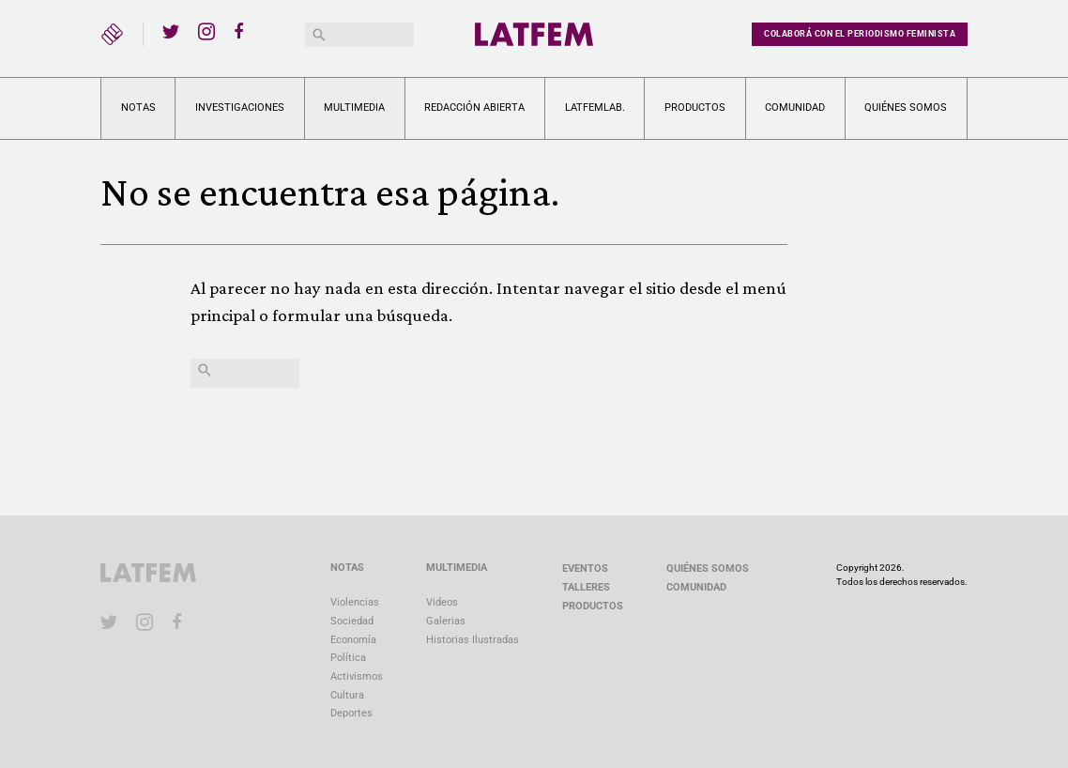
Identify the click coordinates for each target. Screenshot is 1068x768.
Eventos (585, 568)
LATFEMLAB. (595, 107)
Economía (353, 640)
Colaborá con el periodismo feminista (859, 33)
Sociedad (352, 621)
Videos (442, 602)
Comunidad (795, 107)
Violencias (354, 602)
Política (348, 658)
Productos (694, 107)
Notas (138, 107)
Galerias (445, 621)
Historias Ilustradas (472, 640)
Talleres (586, 587)
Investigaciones (239, 107)
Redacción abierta (474, 107)
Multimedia (354, 107)
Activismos (356, 676)
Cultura (347, 695)
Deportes (351, 713)
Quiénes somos (905, 107)
